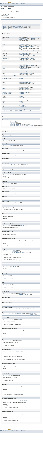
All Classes (23, 3)
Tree (14, 2)
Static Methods (11, 36)
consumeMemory (22, 45)
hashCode (20, 98)
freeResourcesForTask (23, 67)
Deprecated (18, 2)
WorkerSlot (20, 27)
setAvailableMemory (23, 103)
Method (12, 4)
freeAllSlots (21, 65)
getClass (12, 115)
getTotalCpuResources (23, 89)
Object (6, 16)
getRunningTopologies (23, 88)
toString (20, 105)
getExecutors (21, 78)
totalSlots (21, 107)
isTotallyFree (22, 101)
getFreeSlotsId (22, 81)
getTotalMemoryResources (24, 92)
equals (20, 58)
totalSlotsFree (22, 108)
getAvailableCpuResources (24, 71)
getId (20, 84)
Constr (10, 4)
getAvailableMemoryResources (25, 73)
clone (4, 115)
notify (16, 115)
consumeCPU (21, 42)
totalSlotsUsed (22, 109)
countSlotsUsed (22, 53)
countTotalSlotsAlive (23, 57)
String (8, 26)
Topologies (4, 27)
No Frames (16, 3)
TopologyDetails (33, 39)
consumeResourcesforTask (24, 47)
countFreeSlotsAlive (23, 52)
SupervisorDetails (17, 26)
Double (3, 42)
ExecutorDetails (21, 28)
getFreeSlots (21, 80)
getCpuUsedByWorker (23, 76)
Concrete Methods (28, 36)
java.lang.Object (4, 10)
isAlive (20, 100)
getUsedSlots (21, 94)
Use (12, 2)
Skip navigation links (3, 1)
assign (20, 39)
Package (5, 2)
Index (22, 2)
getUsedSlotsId (22, 97)
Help (24, 2)
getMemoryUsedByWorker (23, 85)
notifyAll (21, 115)
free (19, 62)
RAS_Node (4, 26)
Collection (14, 28)
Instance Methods (19, 36)
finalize (7, 115)
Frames (12, 3)
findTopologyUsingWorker (24, 60)
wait (24, 115)
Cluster (25, 26)
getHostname (21, 83)
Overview (2, 2)
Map (13, 27)
